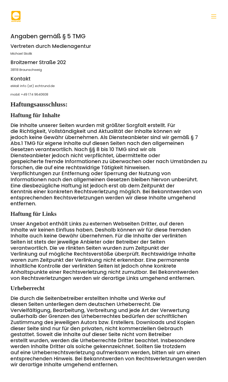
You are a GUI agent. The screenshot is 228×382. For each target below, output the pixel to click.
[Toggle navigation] (214, 16)
